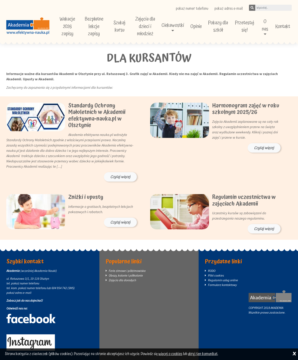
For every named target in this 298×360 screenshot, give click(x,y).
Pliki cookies (216, 275)
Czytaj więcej (120, 177)
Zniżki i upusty (85, 197)
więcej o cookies (170, 354)
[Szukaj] (252, 8)
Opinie (196, 27)
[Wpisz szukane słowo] (273, 8)
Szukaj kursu (119, 26)
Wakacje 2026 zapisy (67, 26)
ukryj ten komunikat (203, 354)
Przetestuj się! (244, 26)
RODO (211, 271)
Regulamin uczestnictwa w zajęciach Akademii (244, 200)
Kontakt (282, 27)
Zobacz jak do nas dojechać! (24, 300)
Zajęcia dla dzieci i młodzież (145, 26)
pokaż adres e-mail (228, 8)
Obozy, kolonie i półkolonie (126, 275)
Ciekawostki (173, 25)
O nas (265, 25)
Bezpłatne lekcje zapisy (94, 26)
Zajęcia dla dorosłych (122, 280)
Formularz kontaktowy (222, 285)
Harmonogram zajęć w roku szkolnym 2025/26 (245, 109)
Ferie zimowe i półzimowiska (127, 271)
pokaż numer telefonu (192, 8)
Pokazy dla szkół (218, 26)
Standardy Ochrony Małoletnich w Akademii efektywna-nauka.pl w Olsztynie (96, 115)
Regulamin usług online (223, 280)
